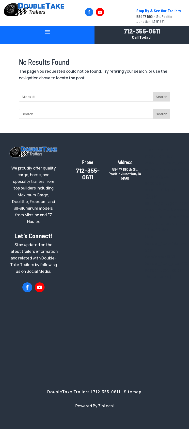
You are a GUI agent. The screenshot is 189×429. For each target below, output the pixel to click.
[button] (89, 12)
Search (161, 96)
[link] (34, 14)
